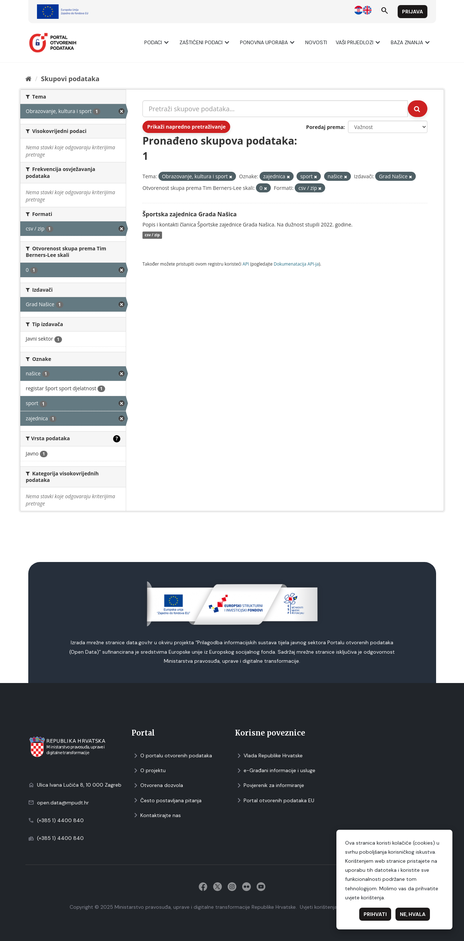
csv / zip (152, 235)
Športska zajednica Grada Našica (189, 214)
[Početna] (28, 78)
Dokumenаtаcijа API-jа (296, 264)
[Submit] (417, 108)
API (246, 264)
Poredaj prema (324, 127)
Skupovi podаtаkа (70, 78)
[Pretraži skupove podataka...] (275, 108)
